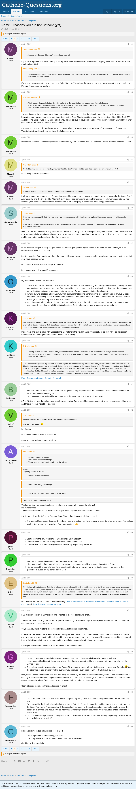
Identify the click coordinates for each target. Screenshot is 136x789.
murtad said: (28, 213)
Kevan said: (27, 452)
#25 (132, 182)
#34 (132, 532)
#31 (132, 384)
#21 (132, 44)
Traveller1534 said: (30, 97)
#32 (132, 410)
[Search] (129, 11)
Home (6, 11)
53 (29, 39)
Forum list (5, 16)
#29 (132, 313)
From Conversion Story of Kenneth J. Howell (41, 378)
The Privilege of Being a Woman (46, 604)
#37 (132, 610)
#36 (132, 578)
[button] (36, 11)
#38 (132, 652)
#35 (132, 555)
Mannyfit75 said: (29, 165)
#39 (132, 692)
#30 (132, 341)
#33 (132, 446)
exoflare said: (28, 188)
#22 (132, 92)
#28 (132, 276)
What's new (29, 11)
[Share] (128, 44)
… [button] (25, 39)
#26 (132, 208)
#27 (132, 243)
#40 (132, 726)
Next (34, 39)
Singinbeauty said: (30, 49)
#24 (132, 160)
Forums (16, 11)
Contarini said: (28, 583)
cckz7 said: (27, 415)
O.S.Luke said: (28, 346)
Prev (6, 39)
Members (44, 11)
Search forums (16, 16)
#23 (132, 137)
